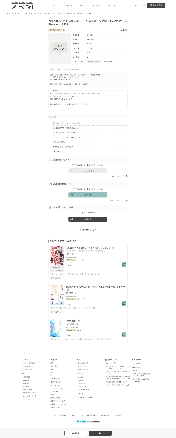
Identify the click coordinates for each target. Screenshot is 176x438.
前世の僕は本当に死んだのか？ (64, 133)
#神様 (70, 277)
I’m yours (56, 152)
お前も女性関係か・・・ (62, 143)
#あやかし (64, 277)
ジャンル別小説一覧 (29, 400)
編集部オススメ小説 (29, 397)
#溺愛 (61, 311)
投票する (88, 223)
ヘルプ (56, 419)
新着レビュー (27, 393)
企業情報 (118, 419)
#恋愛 (98, 311)
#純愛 (76, 70)
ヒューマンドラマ (56, 392)
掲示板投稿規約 (92, 419)
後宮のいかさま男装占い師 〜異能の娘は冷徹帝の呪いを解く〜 (95, 290)
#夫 (92, 277)
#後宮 (52, 311)
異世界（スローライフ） (58, 408)
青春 (51, 373)
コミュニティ (27, 403)
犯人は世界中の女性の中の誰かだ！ (66, 128)
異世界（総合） (55, 402)
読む (100, 433)
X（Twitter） (137, 367)
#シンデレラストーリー (87, 311)
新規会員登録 (156, 5)
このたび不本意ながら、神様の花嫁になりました (88, 251)
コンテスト (95, 5)
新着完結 (26, 390)
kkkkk (122, 30)
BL (51, 379)
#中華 (56, 311)
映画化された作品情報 (85, 401)
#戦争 (52, 70)
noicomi (80, 384)
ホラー (52, 398)
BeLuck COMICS (83, 393)
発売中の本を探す (84, 367)
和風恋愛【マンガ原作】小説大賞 (116, 386)
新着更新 (26, 384)
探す (54, 5)
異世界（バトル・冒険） (58, 405)
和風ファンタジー (56, 383)
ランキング (68, 5)
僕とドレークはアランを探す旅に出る (67, 138)
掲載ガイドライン (77, 419)
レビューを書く (88, 171)
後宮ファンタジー (56, 386)
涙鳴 (67, 257)
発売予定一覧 (82, 370)
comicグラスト (83, 381)
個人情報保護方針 (106, 419)
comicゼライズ (83, 390)
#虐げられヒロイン (93, 343)
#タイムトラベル (61, 70)
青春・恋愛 (54, 370)
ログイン (142, 5)
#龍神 (84, 343)
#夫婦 (96, 277)
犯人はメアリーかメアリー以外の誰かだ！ (69, 124)
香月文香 (69, 296)
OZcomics (81, 387)
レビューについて (118, 177)
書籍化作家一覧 (83, 373)
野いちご (136, 374)
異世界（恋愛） (55, 411)
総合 (51, 367)
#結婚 (84, 277)
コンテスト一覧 (111, 367)
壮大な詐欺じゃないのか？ (63, 147)
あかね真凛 (70, 328)
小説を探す (26, 381)
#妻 (88, 277)
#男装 (77, 311)
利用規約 (65, 419)
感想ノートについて (117, 201)
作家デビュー (112, 5)
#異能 (112, 343)
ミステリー (54, 395)
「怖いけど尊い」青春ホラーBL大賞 (117, 389)
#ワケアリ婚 (77, 277)
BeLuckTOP (27, 370)
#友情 (87, 70)
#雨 (116, 343)
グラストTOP (27, 373)
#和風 (52, 343)
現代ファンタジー (56, 389)
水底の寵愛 (71, 324)
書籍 (81, 5)
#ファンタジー (54, 277)
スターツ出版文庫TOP (30, 367)
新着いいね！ (27, 387)
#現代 (82, 70)
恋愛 (51, 376)
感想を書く (88, 196)
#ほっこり (102, 277)
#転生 (71, 70)
